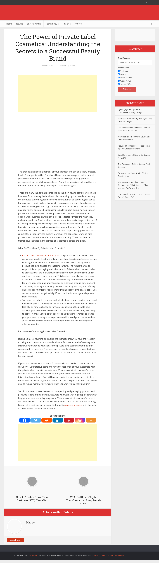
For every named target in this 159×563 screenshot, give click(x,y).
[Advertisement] (57, 93)
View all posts (15, 540)
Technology (51, 23)
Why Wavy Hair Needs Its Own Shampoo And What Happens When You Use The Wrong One (133, 185)
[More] (91, 420)
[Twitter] (35, 420)
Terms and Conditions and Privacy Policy (108, 555)
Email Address (124, 58)
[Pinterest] (69, 420)
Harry (72, 66)
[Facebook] (24, 420)
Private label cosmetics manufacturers (41, 255)
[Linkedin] (58, 420)
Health (66, 23)
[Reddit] (46, 420)
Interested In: (123, 67)
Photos (78, 23)
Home (9, 23)
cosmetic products (73, 405)
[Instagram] (80, 420)
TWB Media (32, 555)
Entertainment (34, 23)
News (19, 23)
